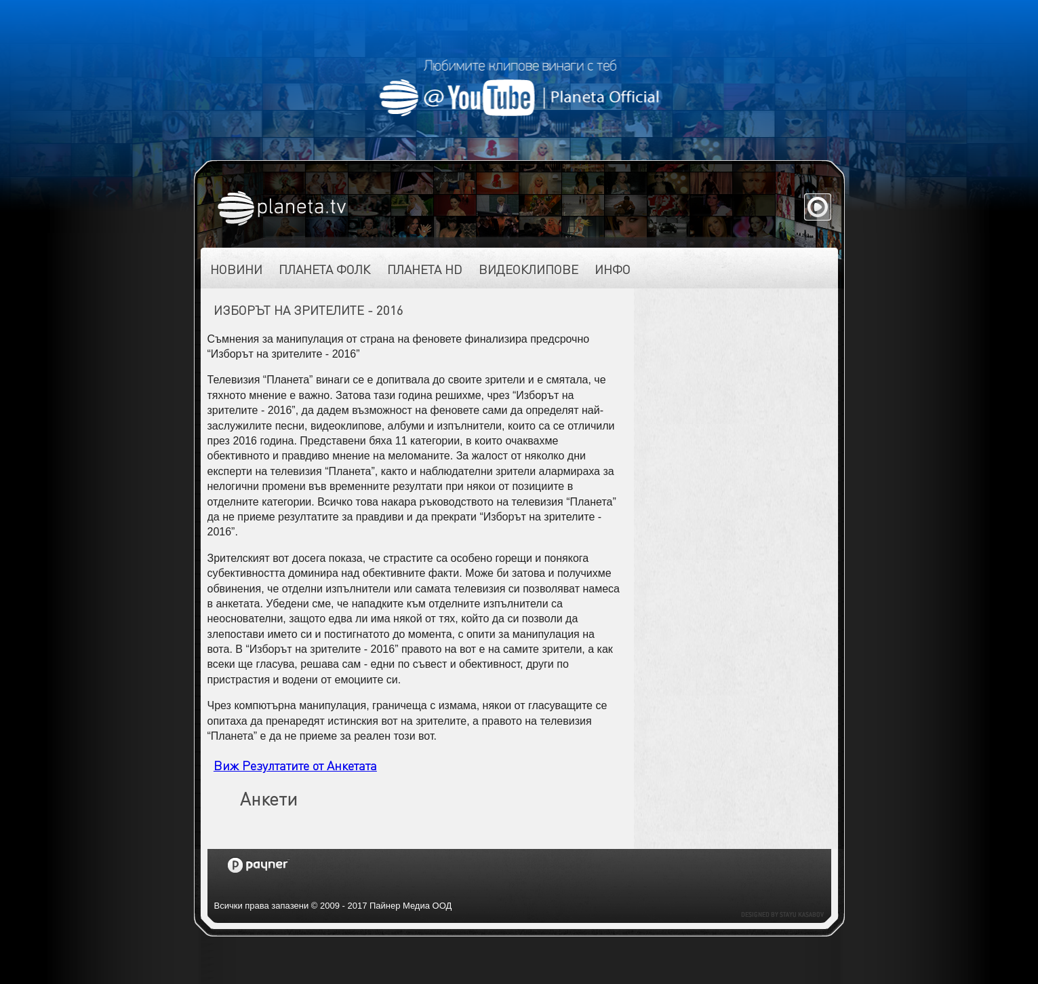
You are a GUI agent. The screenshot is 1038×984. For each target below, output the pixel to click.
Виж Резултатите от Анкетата (295, 765)
